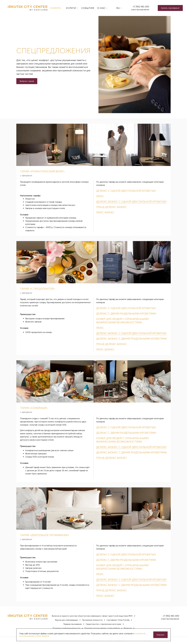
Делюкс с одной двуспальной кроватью (126, 190)
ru (118, 8)
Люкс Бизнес (105, 212)
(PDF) (130, 616)
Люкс (100, 196)
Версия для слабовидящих (66, 620)
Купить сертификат (170, 8)
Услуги (71, 8)
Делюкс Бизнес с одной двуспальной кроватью (131, 201)
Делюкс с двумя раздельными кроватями (126, 313)
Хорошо (160, 634)
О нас (101, 8)
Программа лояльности (92, 620)
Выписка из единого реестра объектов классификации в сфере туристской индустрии (90, 616)
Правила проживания (72, 624)
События (87, 8)
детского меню (27, 440)
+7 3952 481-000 (141, 6)
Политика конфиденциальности (66, 628)
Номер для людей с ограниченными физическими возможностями (122, 320)
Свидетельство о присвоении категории (103, 624)
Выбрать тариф (27, 81)
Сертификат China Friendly (118, 620)
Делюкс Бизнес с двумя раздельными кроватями (131, 338)
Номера (55, 8)
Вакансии (128, 628)
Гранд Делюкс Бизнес (111, 207)
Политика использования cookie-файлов (102, 628)
